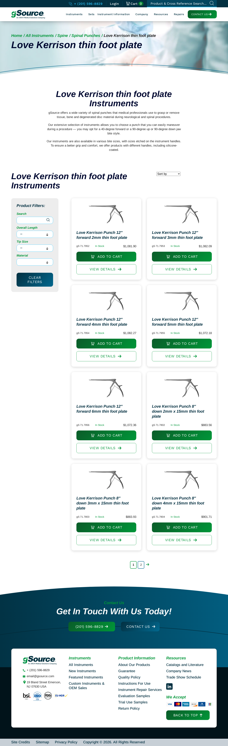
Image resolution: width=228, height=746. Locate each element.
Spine (62, 35)
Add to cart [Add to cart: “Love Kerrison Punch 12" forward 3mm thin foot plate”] (189, 259)
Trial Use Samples (132, 702)
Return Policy (129, 708)
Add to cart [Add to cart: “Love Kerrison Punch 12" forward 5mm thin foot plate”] (189, 346)
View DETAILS (105, 273)
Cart (134, 4)
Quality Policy (129, 677)
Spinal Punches (85, 35)
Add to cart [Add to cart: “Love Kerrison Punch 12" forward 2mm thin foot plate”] (113, 259)
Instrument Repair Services (140, 690)
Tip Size (22, 241)
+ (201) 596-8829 (85, 4)
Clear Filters (34, 279)
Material (22, 255)
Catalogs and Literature (185, 665)
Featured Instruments (86, 677)
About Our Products (134, 665)
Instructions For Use (134, 683)
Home (16, 35)
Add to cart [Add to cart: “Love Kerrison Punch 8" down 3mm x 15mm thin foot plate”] (113, 530)
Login (114, 4)
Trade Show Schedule (183, 677)
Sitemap (42, 742)
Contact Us (199, 14)
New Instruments (82, 671)
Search (21, 213)
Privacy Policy (66, 742)
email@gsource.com (40, 676)
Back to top (185, 715)
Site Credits (20, 742)
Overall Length (27, 227)
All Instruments (40, 35)
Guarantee (126, 671)
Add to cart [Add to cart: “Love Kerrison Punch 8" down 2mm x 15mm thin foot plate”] (189, 438)
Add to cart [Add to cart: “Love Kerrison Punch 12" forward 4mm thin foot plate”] (113, 346)
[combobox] (35, 234)
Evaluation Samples (134, 696)
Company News (178, 671)
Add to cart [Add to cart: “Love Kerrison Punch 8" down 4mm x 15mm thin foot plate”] (189, 530)
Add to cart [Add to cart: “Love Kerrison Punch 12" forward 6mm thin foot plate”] (113, 438)
